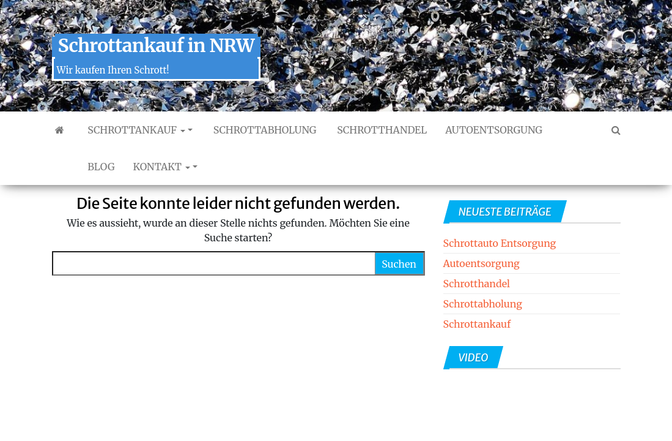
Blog (100, 166)
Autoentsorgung (493, 130)
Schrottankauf (135, 130)
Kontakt (161, 166)
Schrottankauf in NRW (156, 45)
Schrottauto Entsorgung (499, 243)
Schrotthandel (380, 130)
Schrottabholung (263, 130)
